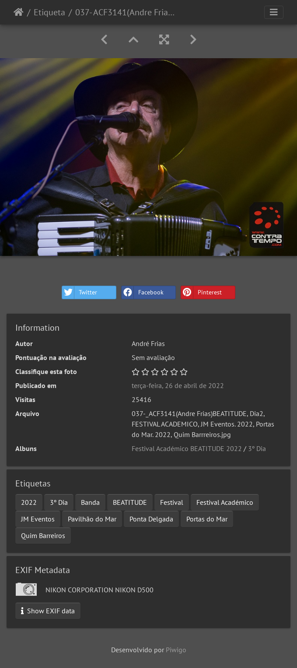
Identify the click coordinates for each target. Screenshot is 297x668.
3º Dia (257, 448)
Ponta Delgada (151, 518)
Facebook (143, 292)
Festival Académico (224, 502)
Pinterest (201, 292)
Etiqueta (49, 12)
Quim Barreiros (43, 535)
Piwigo (176, 649)
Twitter (79, 292)
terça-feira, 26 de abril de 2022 (178, 385)
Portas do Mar (206, 518)
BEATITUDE (130, 502)
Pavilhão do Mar (92, 518)
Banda (90, 502)
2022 (29, 502)
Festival (171, 502)
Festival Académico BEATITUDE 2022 (187, 448)
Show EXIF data (48, 610)
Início (19, 12)
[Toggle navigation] (273, 12)
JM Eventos (38, 518)
